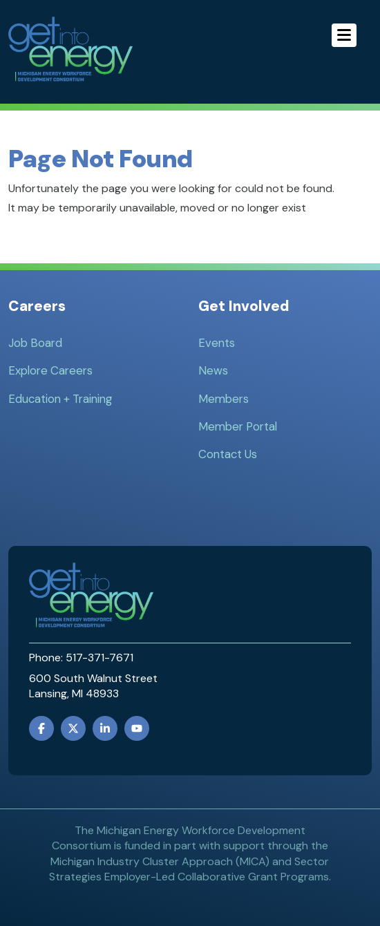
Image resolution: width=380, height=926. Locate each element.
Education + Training (60, 398)
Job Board (35, 342)
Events (216, 342)
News (213, 370)
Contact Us (227, 454)
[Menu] (344, 35)
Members (223, 398)
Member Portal (237, 426)
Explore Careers (50, 370)
